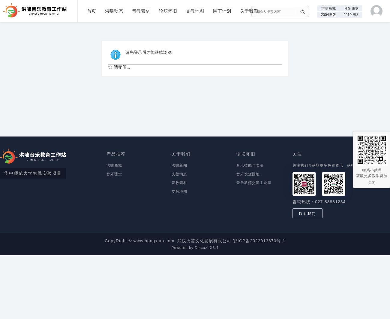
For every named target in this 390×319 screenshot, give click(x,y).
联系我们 (307, 214)
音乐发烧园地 (248, 174)
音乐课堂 (351, 8)
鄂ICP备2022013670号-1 (259, 240)
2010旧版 (351, 15)
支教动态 (179, 174)
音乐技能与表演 (250, 165)
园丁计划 (222, 11)
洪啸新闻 (179, 165)
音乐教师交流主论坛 (254, 183)
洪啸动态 (114, 11)
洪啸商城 (328, 8)
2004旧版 (328, 15)
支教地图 (195, 11)
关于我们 (249, 11)
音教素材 (141, 11)
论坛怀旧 (168, 11)
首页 (91, 11)
